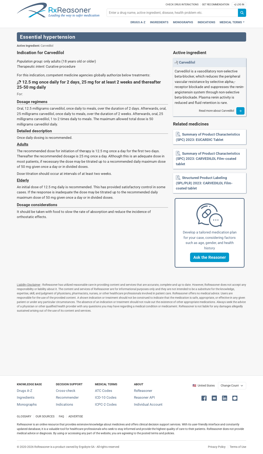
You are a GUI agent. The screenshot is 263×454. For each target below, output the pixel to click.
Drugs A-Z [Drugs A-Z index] (137, 22)
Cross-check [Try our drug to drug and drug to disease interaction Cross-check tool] (65, 391)
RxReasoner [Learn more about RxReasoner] (143, 391)
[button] (209, 257)
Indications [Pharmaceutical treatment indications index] (206, 22)
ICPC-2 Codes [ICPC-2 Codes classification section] (106, 404)
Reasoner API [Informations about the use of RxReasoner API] (144, 397)
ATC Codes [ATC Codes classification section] (103, 391)
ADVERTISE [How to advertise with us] (75, 416)
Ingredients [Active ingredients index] (159, 22)
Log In (239, 4)
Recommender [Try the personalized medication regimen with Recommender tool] (67, 397)
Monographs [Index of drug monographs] (27, 404)
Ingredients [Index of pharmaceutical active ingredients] (26, 397)
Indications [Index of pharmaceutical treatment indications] (64, 404)
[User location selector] (232, 385)
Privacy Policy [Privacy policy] (217, 446)
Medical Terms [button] (231, 22)
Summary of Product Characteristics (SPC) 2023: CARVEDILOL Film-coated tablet (208, 158)
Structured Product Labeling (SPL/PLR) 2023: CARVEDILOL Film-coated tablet (204, 183)
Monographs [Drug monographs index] (183, 22)
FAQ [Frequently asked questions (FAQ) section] (61, 416)
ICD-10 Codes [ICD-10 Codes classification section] (106, 397)
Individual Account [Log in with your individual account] (148, 404)
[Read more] (240, 111)
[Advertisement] (131, 343)
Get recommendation (215, 4)
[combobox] (172, 13)
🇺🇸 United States (204, 385)
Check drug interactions (182, 4)
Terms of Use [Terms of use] (238, 446)
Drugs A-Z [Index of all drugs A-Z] (24, 391)
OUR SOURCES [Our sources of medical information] (45, 416)
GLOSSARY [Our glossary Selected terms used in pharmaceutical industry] (24, 416)
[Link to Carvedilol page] (187, 62)
